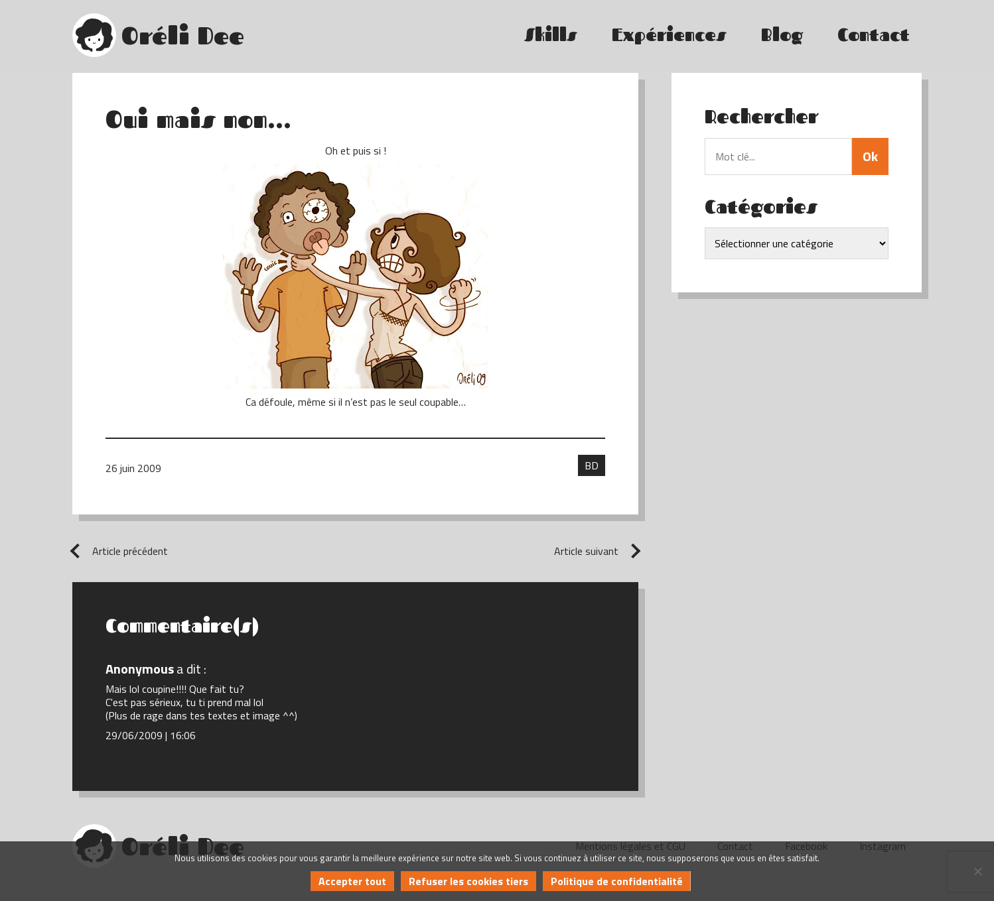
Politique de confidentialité (617, 881)
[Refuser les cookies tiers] (977, 871)
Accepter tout (352, 881)
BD (592, 465)
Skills (550, 34)
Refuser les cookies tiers (468, 881)
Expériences (669, 34)
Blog (782, 34)
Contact (873, 34)
